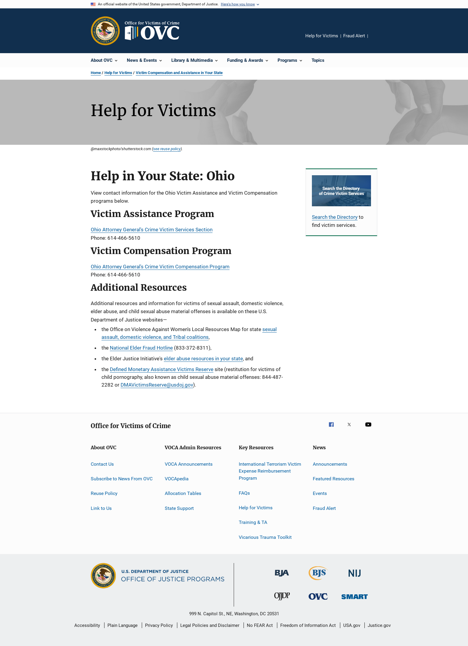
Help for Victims (321, 36)
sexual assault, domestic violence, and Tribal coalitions (189, 333)
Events (320, 493)
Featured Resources (333, 479)
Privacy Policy (159, 625)
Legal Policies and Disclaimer (209, 625)
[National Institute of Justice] (355, 577)
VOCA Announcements (189, 464)
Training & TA (253, 522)
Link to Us (101, 508)
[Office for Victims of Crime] (318, 600)
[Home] (154, 30)
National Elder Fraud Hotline (141, 348)
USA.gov (351, 625)
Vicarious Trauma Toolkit (265, 537)
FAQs (244, 493)
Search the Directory (335, 217)
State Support (179, 508)
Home (96, 72)
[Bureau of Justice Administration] (282, 577)
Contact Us (102, 464)
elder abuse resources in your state (203, 359)
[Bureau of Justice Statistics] (318, 581)
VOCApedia (177, 479)
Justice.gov (379, 625)
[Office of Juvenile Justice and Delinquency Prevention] (282, 601)
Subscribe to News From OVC (122, 479)
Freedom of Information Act (308, 625)
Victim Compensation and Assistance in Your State (179, 72)
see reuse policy (167, 148)
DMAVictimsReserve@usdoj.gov (157, 385)
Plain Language (122, 625)
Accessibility (87, 625)
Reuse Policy (104, 493)
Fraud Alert (354, 36)
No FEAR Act (260, 625)
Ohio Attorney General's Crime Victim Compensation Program (160, 267)
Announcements (330, 464)
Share (377, 40)
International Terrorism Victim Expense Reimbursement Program (270, 471)
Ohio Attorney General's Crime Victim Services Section (152, 230)
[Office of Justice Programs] (105, 30)
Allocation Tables (183, 493)
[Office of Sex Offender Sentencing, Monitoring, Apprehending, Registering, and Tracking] (354, 600)
